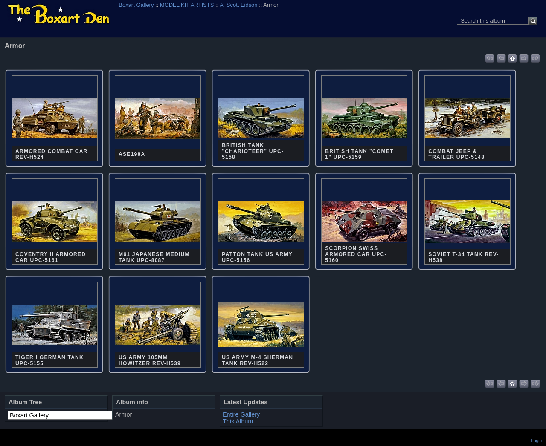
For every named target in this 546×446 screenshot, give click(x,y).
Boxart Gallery (136, 5)
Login (536, 440)
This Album (238, 421)
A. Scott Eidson (239, 5)
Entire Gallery (241, 414)
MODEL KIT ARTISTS (187, 5)
